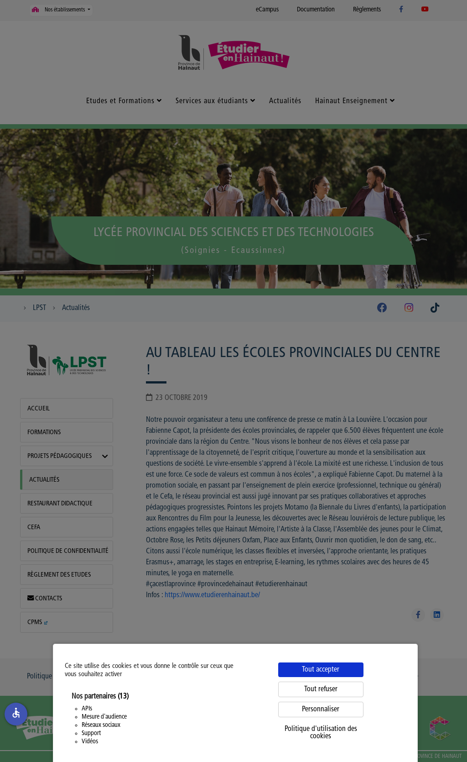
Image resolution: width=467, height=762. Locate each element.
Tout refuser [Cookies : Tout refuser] (320, 689)
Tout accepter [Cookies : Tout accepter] (320, 669)
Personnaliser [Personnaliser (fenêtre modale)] (320, 709)
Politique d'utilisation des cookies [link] (321, 732)
